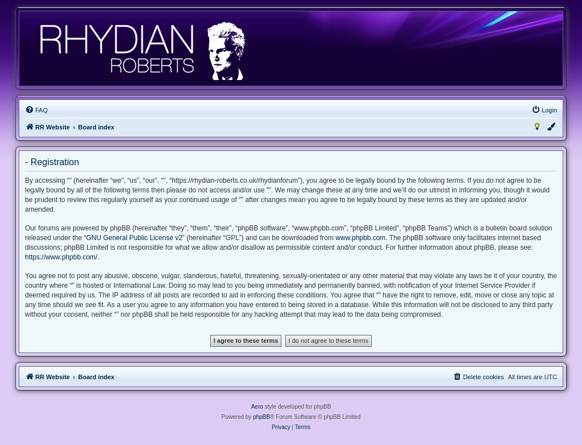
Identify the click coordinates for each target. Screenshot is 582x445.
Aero (257, 407)
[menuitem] (36, 110)
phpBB (261, 417)
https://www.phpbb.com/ (61, 257)
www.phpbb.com (360, 238)
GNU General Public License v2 (134, 238)
